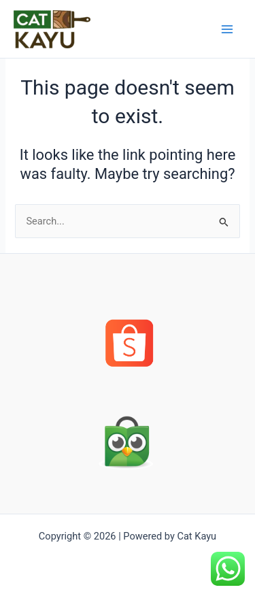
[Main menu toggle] (227, 29)
